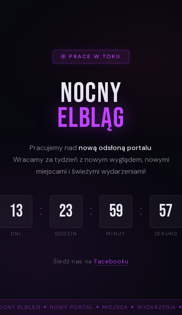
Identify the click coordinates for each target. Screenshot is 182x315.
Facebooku (111, 261)
